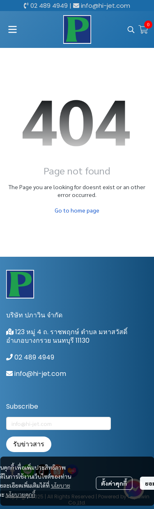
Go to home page (77, 210)
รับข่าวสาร (28, 444)
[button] (131, 29)
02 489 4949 (49, 5)
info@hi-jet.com (105, 5)
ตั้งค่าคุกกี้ (114, 483)
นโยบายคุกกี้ (20, 494)
